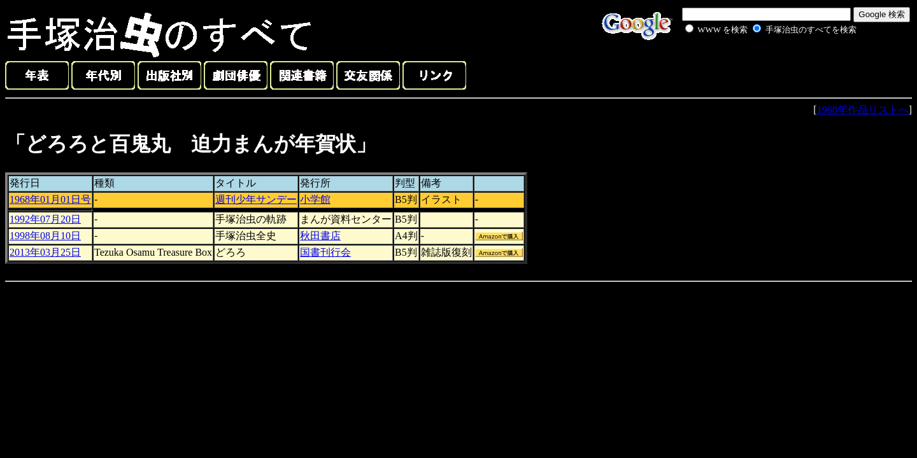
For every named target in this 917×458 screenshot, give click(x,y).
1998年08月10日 (45, 235)
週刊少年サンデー (256, 199)
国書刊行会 (325, 252)
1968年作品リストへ (863, 109)
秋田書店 (320, 235)
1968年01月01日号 (50, 199)
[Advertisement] (756, 66)
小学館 (315, 199)
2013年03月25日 (45, 252)
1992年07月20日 (45, 219)
